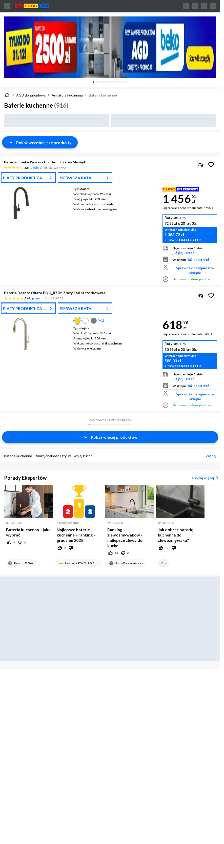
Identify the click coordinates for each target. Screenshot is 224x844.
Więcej (211, 456)
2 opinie (36, 167)
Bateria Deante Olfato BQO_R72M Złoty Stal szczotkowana (54, 293)
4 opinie (33, 298)
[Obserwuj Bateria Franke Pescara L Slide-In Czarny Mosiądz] (211, 165)
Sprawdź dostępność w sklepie (195, 270)
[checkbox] (201, 165)
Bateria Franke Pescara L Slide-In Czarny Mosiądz (45, 162)
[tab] (93, 82)
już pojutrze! (183, 253)
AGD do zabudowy (31, 95)
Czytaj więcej (206, 478)
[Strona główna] (7, 95)
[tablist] (110, 82)
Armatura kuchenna (67, 95)
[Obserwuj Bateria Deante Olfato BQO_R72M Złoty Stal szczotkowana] (211, 295)
